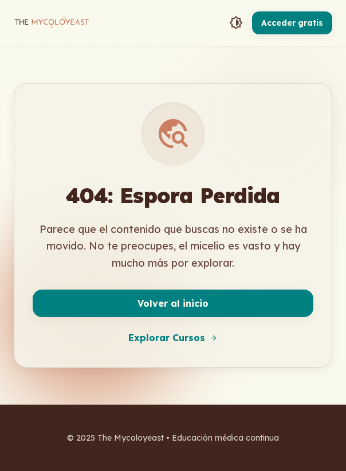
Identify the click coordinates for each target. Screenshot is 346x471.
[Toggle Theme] (236, 23)
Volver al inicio (173, 303)
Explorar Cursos (173, 337)
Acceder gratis (292, 23)
